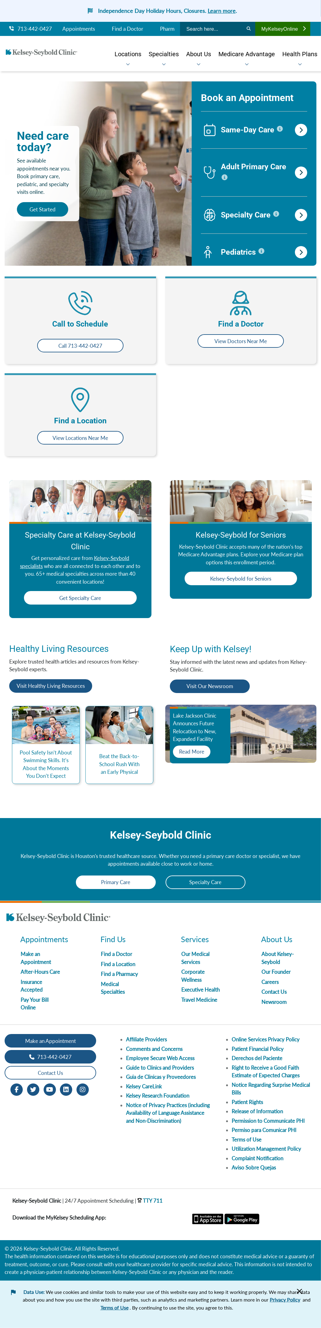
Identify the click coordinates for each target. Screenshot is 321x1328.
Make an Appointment (50, 1041)
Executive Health (200, 989)
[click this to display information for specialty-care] (276, 214)
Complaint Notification (257, 1158)
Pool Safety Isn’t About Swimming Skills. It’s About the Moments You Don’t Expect (46, 764)
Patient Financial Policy (258, 1049)
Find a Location (118, 964)
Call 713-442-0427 (80, 346)
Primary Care (115, 882)
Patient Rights (247, 1102)
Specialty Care (205, 882)
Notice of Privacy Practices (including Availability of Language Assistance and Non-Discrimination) (168, 1113)
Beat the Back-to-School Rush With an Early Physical (119, 764)
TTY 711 (149, 1200)
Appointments (78, 29)
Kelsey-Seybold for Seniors (240, 578)
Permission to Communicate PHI (268, 1121)
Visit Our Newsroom (209, 686)
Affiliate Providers (146, 1039)
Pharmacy (171, 29)
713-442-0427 (30, 29)
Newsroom (274, 1002)
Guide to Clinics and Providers (160, 1067)
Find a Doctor (127, 29)
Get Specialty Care (80, 598)
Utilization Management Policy (266, 1149)
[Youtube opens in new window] (49, 1089)
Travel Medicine (199, 1000)
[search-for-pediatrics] (301, 252)
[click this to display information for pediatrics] (261, 251)
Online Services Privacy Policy (265, 1039)
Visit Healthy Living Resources (51, 686)
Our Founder (276, 972)
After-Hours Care (40, 972)
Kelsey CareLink (144, 1086)
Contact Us (274, 992)
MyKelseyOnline (283, 29)
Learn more (222, 10)
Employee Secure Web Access (160, 1058)
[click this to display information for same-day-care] (280, 129)
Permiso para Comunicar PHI (264, 1130)
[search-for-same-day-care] (301, 130)
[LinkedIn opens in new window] (66, 1089)
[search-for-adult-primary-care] (301, 172)
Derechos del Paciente (257, 1058)
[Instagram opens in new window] (82, 1089)
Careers (270, 982)
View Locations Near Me (80, 438)
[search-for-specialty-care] (301, 215)
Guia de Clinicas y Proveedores (161, 1077)
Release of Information (257, 1111)
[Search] (249, 29)
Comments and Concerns (154, 1049)
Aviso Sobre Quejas (254, 1167)
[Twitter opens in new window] (33, 1089)
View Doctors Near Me (240, 341)
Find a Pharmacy (119, 974)
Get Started (42, 209)
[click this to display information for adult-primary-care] (224, 178)
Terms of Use (246, 1139)
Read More (191, 751)
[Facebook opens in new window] (16, 1089)
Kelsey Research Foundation (157, 1095)
